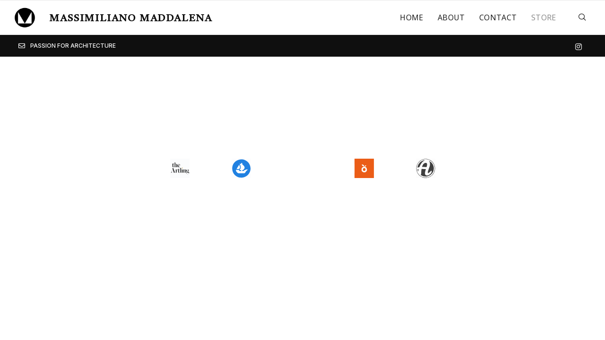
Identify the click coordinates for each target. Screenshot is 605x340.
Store (543, 17)
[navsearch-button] (582, 17)
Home (412, 17)
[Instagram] (578, 46)
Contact (498, 17)
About (451, 17)
